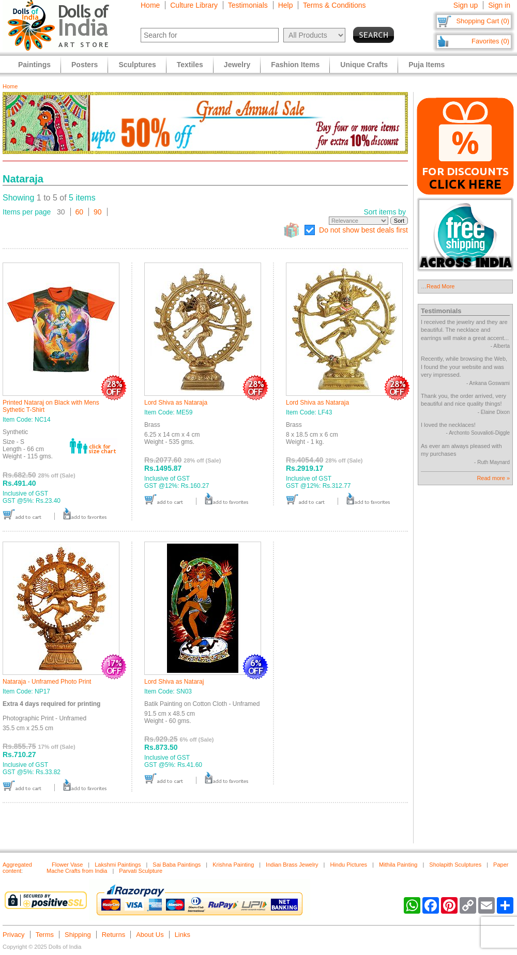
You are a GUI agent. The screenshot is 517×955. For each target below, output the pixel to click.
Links (182, 934)
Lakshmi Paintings (118, 864)
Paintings (34, 64)
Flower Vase (67, 864)
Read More (440, 286)
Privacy (14, 934)
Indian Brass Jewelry (292, 864)
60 (79, 212)
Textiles (190, 64)
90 (98, 212)
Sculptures (137, 64)
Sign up (465, 5)
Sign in (499, 5)
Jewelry (237, 64)
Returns (114, 934)
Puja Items (426, 64)
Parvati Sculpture (140, 871)
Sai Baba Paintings (177, 864)
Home (150, 5)
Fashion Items (295, 64)
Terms (45, 934)
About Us (149, 934)
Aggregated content (17, 867)
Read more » (493, 478)
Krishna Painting (233, 864)
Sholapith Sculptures (455, 864)
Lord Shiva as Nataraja (175, 402)
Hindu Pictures (348, 864)
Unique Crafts (364, 64)
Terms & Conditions (334, 5)
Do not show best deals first (363, 230)
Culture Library (194, 5)
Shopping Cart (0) (482, 21)
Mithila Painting (398, 864)
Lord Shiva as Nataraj (174, 681)
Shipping (78, 934)
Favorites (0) (490, 41)
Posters (84, 64)
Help (285, 5)
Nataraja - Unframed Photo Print (47, 681)
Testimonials (248, 5)
